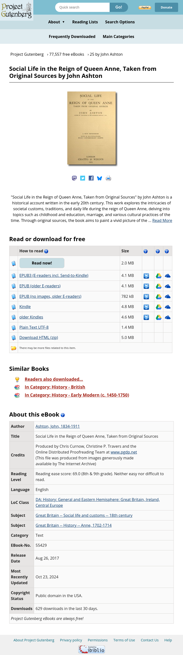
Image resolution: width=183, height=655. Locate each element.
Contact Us (149, 640)
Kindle (25, 306)
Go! (118, 7)
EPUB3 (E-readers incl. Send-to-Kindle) (53, 275)
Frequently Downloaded (72, 36)
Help (168, 640)
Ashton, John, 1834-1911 (57, 426)
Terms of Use (124, 640)
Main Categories (118, 36)
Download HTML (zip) (38, 337)
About (56, 22)
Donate (166, 7)
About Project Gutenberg (33, 640)
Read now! (42, 263)
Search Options (120, 22)
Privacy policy (71, 640)
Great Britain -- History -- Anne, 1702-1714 (73, 525)
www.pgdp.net (124, 452)
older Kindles (31, 317)
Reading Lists (85, 22)
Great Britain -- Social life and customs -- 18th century (83, 515)
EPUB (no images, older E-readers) (50, 296)
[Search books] (82, 7)
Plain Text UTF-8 (34, 327)
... (160, 220)
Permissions (98, 640)
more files (43, 348)
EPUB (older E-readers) (40, 286)
